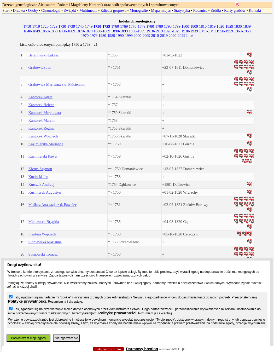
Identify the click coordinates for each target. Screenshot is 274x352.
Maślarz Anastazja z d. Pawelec (52, 205)
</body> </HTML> (137, 26)
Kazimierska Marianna (45, 144)
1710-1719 (31, 26)
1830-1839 (242, 26)
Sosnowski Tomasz (43, 254)
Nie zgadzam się (66, 338)
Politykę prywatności (27, 301)
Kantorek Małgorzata (44, 113)
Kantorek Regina (41, 128)
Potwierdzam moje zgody (28, 338)
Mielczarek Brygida (43, 222)
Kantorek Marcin (41, 120)
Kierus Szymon (40, 169)
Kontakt (255, 10)
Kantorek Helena (41, 105)
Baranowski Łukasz (43, 55)
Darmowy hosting (142, 349)
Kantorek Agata (40, 97)
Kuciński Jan (38, 177)
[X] (183, 349)
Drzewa (19, 10)
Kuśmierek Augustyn (44, 192)
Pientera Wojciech (42, 234)
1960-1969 (242, 31)
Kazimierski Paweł (42, 156)
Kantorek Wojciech (43, 136)
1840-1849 (32, 31)
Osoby (33, 10)
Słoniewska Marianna (45, 242)
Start (6, 10)
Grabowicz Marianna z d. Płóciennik (56, 84)
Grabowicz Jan (39, 67)
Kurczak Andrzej (41, 184)
